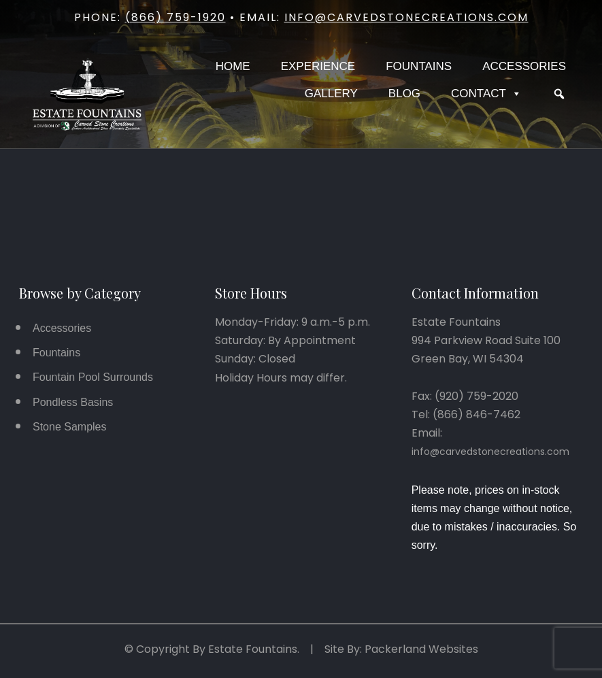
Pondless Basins (73, 402)
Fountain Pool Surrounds (93, 377)
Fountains (419, 66)
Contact (486, 93)
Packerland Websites (421, 649)
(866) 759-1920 (175, 17)
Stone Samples (70, 427)
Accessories (524, 66)
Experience (318, 66)
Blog (404, 93)
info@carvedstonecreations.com (406, 17)
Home (233, 66)
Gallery (331, 93)
